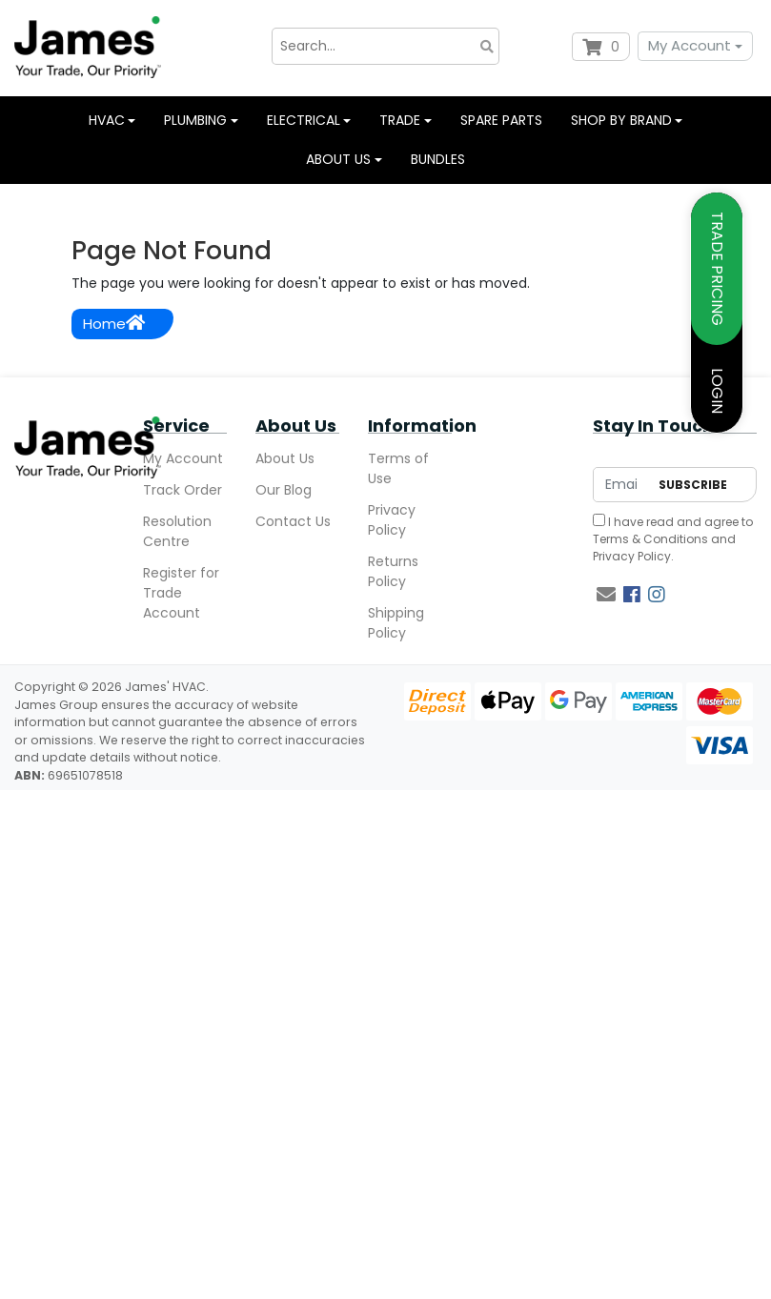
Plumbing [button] (195, 120)
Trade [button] (399, 120)
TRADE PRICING (717, 269)
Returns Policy (393, 571)
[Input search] (386, 46)
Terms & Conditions (650, 539)
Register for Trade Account (181, 592)
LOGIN (717, 391)
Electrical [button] (303, 120)
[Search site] (487, 46)
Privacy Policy (392, 519)
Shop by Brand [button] (621, 120)
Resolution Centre (177, 531)
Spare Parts (501, 120)
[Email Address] (621, 484)
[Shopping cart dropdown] (601, 46)
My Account (689, 45)
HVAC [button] (107, 120)
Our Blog (283, 489)
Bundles (438, 159)
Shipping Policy (396, 622)
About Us (284, 458)
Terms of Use (398, 468)
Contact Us (293, 521)
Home (114, 324)
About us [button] (338, 159)
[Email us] (606, 595)
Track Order (182, 489)
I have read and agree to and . (673, 539)
